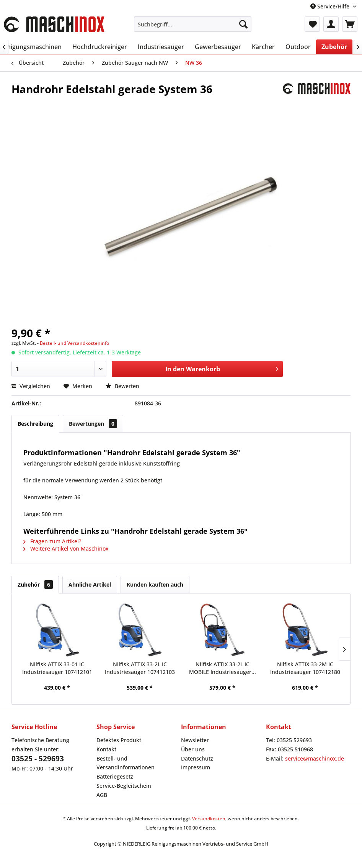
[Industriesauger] (160, 46)
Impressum (195, 767)
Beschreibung (35, 423)
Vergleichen (30, 386)
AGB (101, 794)
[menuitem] (192, 24)
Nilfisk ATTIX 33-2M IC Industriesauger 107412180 (305, 668)
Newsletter (195, 740)
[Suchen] (243, 24)
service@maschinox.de (314, 758)
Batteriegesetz (114, 776)
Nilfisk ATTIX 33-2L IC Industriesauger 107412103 (140, 668)
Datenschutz (197, 758)
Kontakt (106, 749)
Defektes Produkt (118, 740)
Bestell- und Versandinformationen (125, 763)
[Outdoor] (298, 46)
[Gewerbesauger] (217, 46)
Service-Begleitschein (123, 785)
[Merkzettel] (312, 24)
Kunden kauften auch (155, 584)
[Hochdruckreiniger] (99, 46)
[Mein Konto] (331, 24)
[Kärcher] (263, 46)
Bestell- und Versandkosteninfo (74, 343)
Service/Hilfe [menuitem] (330, 6)
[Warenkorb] (349, 24)
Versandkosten (208, 818)
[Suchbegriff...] (192, 24)
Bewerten (122, 386)
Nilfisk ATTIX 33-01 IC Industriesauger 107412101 (57, 668)
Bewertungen (93, 423)
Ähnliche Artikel (89, 584)
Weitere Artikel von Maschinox (66, 548)
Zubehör (35, 584)
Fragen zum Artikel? (52, 541)
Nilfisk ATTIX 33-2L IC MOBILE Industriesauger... (222, 668)
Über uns (193, 749)
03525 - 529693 (37, 759)
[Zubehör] (334, 46)
